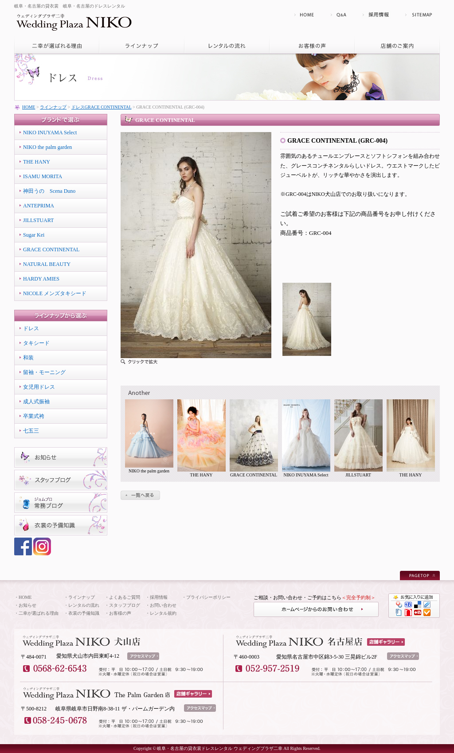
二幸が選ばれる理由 (39, 613)
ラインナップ (53, 107)
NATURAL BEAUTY (46, 264)
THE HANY (36, 162)
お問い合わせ (163, 605)
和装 (28, 358)
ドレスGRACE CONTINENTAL (101, 107)
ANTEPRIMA (38, 206)
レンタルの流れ (83, 605)
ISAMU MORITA (42, 176)
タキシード (36, 343)
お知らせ (27, 605)
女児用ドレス (39, 387)
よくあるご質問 (124, 597)
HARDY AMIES (41, 279)
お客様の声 (120, 613)
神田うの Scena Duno (49, 191)
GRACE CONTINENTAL (51, 249)
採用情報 (159, 597)
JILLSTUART (38, 220)
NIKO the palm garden (47, 147)
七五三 (31, 431)
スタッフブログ (124, 605)
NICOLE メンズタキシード (54, 293)
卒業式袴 (33, 416)
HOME (28, 107)
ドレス (31, 328)
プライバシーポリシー (208, 597)
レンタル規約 (163, 613)
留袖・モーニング (44, 372)
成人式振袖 (36, 401)
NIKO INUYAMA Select (50, 132)
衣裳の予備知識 (83, 613)
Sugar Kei (33, 235)
